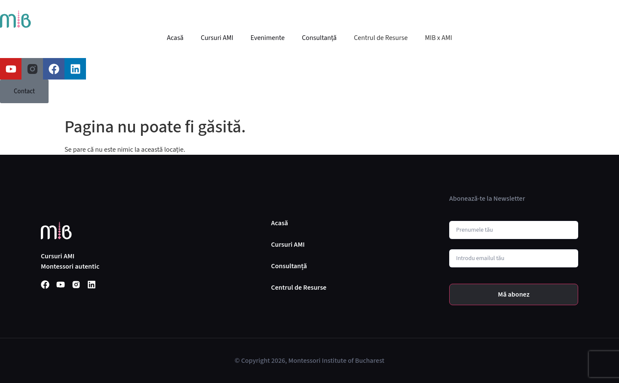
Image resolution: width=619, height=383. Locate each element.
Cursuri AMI (217, 38)
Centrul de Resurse (381, 38)
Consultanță (319, 38)
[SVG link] (15, 19)
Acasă (175, 38)
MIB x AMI (438, 38)
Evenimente (268, 38)
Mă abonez (514, 294)
